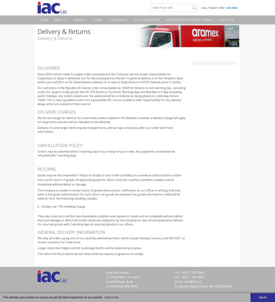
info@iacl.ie (192, 281)
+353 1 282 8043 (227, 7)
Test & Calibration (146, 19)
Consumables (118, 19)
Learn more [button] (111, 297)
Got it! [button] (262, 297)
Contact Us (226, 19)
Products (79, 19)
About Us (60, 19)
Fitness (98, 19)
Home (44, 19)
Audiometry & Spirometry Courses (189, 19)
